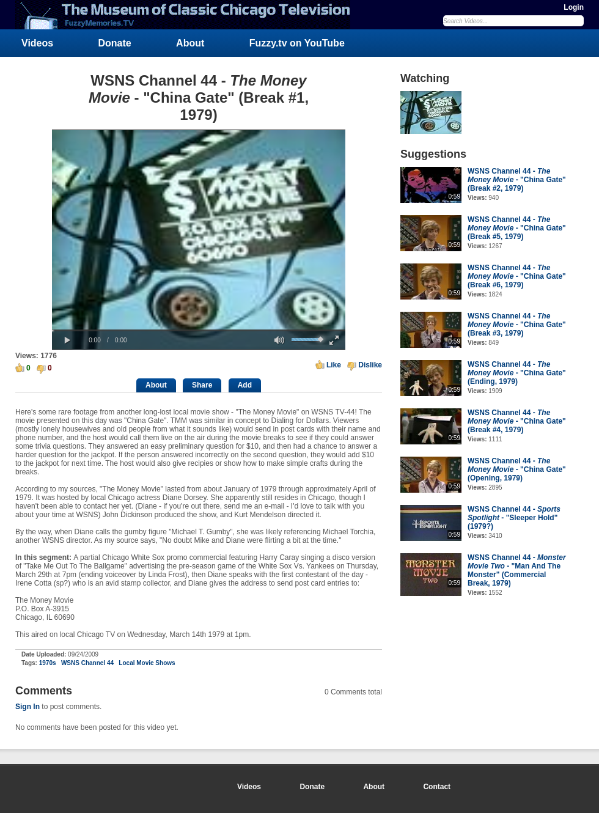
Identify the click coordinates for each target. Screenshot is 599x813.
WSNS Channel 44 (87, 663)
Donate (114, 43)
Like (333, 365)
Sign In (27, 706)
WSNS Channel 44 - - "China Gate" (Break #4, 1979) (517, 421)
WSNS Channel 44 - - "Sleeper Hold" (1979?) (514, 518)
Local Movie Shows (147, 663)
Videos (37, 43)
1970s (47, 663)
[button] (67, 340)
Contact (436, 786)
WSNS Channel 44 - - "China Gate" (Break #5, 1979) (517, 228)
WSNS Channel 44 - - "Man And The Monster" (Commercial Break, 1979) (517, 570)
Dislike (370, 365)
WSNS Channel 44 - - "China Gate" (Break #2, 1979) (517, 180)
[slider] (198, 330)
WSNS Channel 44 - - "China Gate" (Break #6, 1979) (517, 276)
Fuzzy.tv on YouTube (297, 43)
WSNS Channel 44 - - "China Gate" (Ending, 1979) (517, 373)
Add (245, 385)
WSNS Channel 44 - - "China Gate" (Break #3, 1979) (517, 324)
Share (202, 385)
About (190, 43)
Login (574, 7)
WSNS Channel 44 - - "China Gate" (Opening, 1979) (517, 469)
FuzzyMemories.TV (187, 14)
